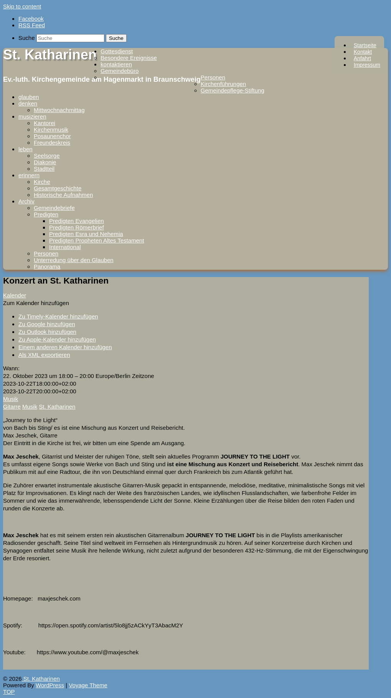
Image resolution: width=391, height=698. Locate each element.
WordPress (50, 685)
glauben (28, 97)
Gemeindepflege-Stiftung (232, 90)
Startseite (365, 45)
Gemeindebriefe (54, 208)
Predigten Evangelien (76, 221)
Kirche (42, 181)
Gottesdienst (117, 51)
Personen (213, 77)
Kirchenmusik (51, 129)
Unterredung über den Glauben (74, 260)
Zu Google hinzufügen (46, 324)
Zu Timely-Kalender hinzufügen (58, 316)
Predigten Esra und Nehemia (86, 234)
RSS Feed (31, 25)
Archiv (26, 201)
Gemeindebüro (120, 71)
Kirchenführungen (223, 84)
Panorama (47, 266)
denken (27, 103)
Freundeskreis (52, 142)
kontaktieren (116, 64)
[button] (36, 303)
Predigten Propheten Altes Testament (96, 240)
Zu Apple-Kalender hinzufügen (57, 339)
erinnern (29, 175)
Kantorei (44, 123)
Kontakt (363, 52)
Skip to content (22, 6)
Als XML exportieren (44, 354)
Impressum (367, 65)
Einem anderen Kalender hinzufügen (65, 347)
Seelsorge (47, 155)
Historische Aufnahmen (63, 194)
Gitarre (12, 406)
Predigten (46, 214)
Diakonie (45, 162)
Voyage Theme (88, 685)
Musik (10, 399)
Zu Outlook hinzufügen (47, 331)
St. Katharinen (50, 55)
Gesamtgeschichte (57, 188)
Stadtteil (44, 168)
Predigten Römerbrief (76, 227)
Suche (26, 38)
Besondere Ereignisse (129, 57)
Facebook (31, 18)
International (65, 247)
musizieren (32, 116)
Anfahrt (362, 58)
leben (25, 149)
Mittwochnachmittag (59, 110)
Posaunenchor (52, 136)
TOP (9, 691)
